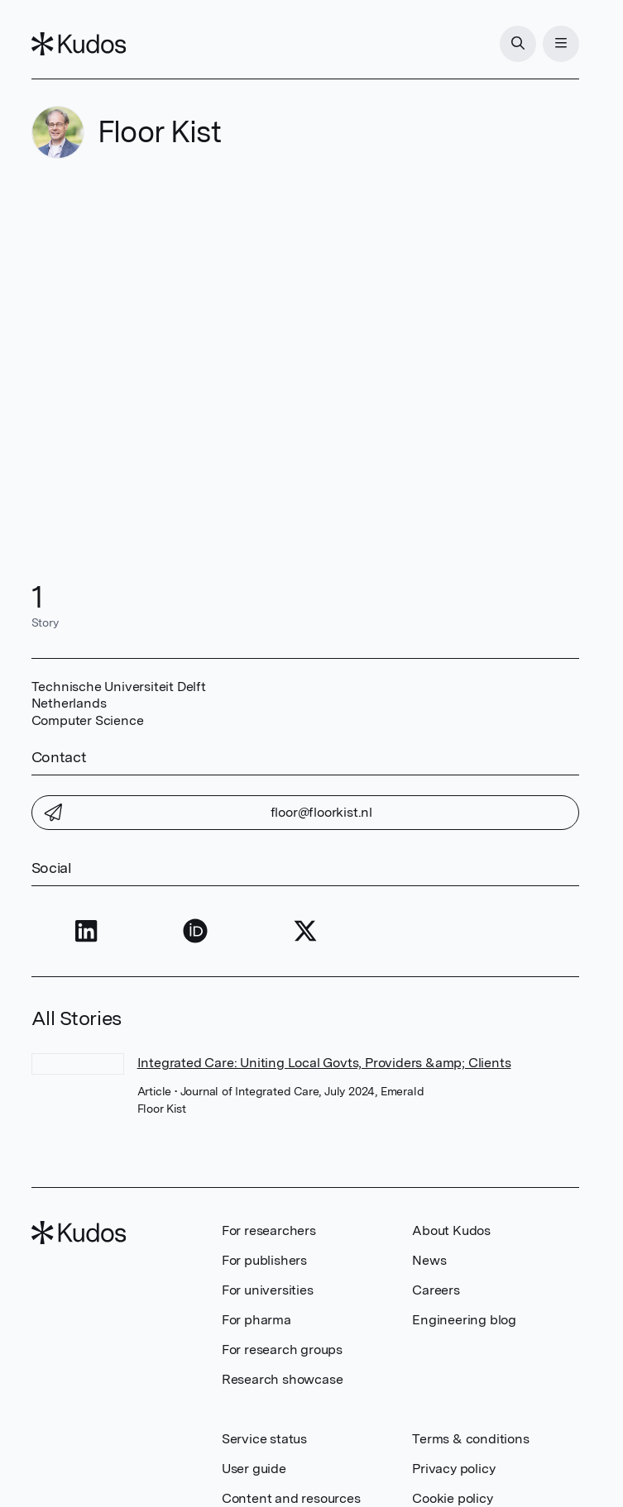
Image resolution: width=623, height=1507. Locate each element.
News (429, 1260)
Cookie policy (452, 1498)
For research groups (282, 1349)
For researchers (269, 1230)
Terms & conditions (470, 1439)
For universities (268, 1290)
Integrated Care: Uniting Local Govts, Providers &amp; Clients (324, 1063)
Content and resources (291, 1498)
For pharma (256, 1320)
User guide (254, 1468)
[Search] (518, 44)
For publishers (264, 1260)
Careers (436, 1290)
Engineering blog (464, 1320)
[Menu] (561, 44)
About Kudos (451, 1230)
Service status (264, 1439)
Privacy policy (453, 1468)
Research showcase (282, 1379)
